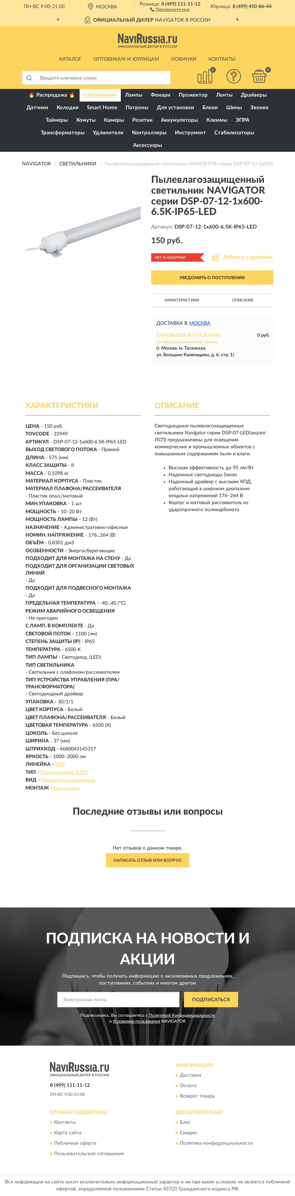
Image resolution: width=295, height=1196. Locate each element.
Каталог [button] (70, 59)
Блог (185, 1122)
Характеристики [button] (181, 300)
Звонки (259, 107)
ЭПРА (242, 120)
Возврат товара (197, 1096)
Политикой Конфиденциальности (182, 1015)
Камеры (114, 120)
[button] (170, 9)
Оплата (188, 1085)
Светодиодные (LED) (64, 772)
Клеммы (216, 120)
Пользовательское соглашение (89, 1154)
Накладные (66, 788)
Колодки (68, 107)
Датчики (37, 107)
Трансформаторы (62, 132)
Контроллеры (149, 132)
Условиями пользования (136, 1021)
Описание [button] (242, 300)
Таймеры (57, 120)
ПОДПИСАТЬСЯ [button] (211, 999)
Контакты (222, 59)
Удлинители (108, 132)
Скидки (188, 1133)
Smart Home (102, 107)
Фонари (160, 95)
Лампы (133, 95)
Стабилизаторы (234, 132)
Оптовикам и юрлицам (126, 59)
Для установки (175, 107)
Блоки (210, 107)
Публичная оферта (75, 1143)
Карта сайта (67, 1133)
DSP (60, 764)
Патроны (137, 107)
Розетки (142, 120)
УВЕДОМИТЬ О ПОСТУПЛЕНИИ (212, 278)
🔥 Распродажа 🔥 (51, 95)
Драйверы (254, 95)
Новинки (184, 59)
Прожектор (193, 95)
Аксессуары (147, 145)
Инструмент (190, 132)
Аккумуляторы (179, 120)
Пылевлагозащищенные (68, 780)
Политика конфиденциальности (216, 1143)
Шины (234, 107)
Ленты (224, 95)
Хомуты (86, 120)
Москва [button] (200, 323)
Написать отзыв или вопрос (147, 860)
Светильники (100, 95)
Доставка (190, 1075)
